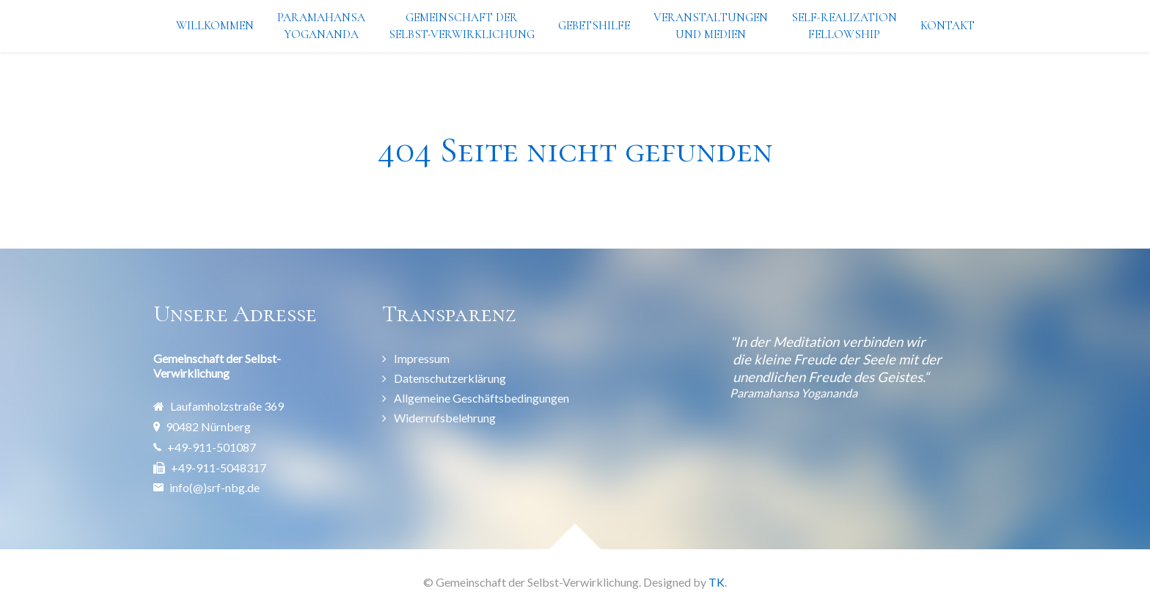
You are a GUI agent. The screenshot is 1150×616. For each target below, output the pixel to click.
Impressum (422, 358)
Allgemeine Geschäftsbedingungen (481, 398)
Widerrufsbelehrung (445, 418)
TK (716, 582)
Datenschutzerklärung (450, 378)
